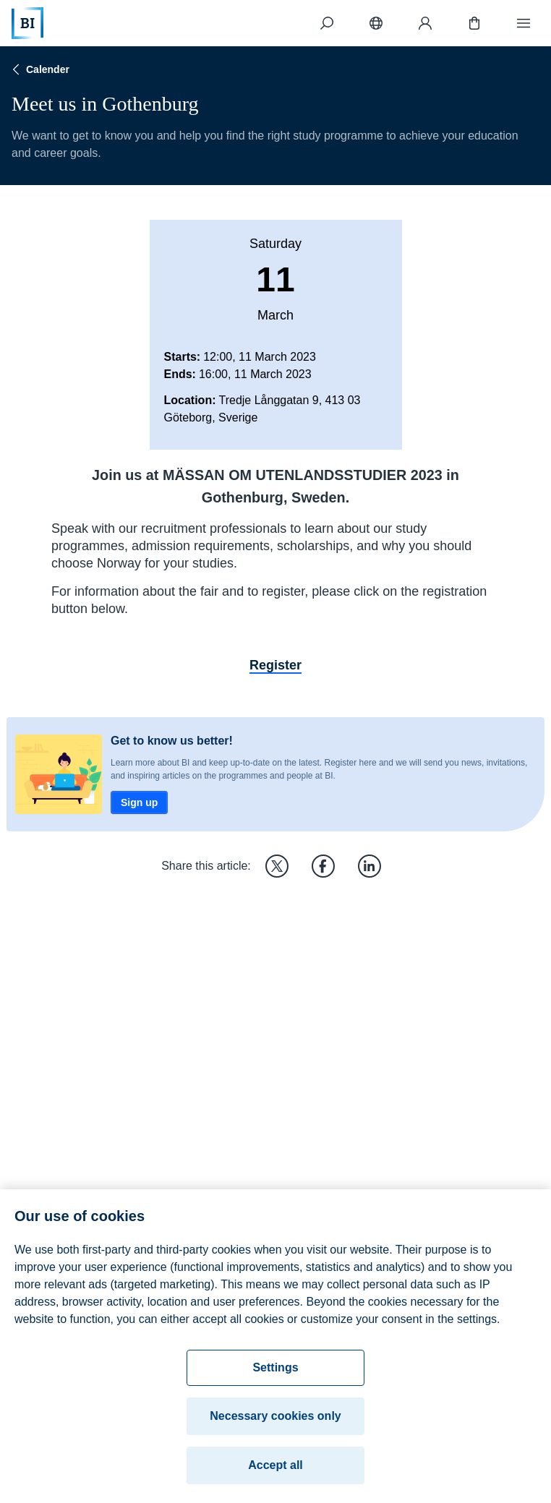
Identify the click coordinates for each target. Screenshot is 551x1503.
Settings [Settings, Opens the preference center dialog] (275, 1372)
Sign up (139, 802)
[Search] (327, 23)
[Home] (27, 23)
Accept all (275, 1469)
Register (275, 665)
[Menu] (523, 23)
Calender (39, 69)
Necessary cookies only (275, 1420)
